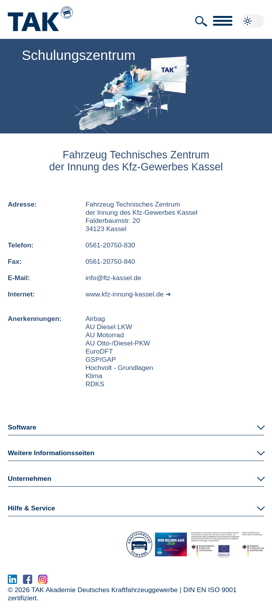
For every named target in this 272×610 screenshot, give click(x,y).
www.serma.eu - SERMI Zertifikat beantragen (121, 581)
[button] (201, 21)
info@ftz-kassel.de (113, 278)
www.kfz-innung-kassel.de (124, 294)
